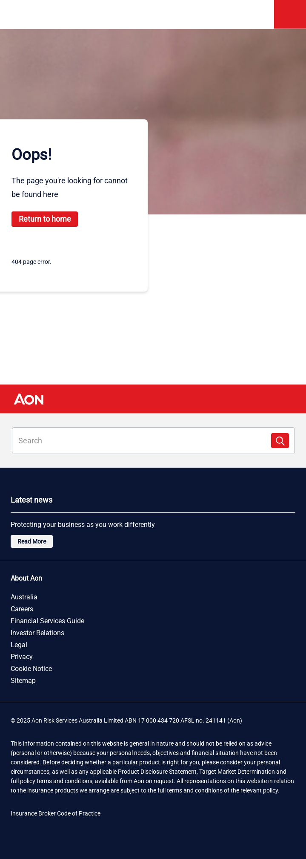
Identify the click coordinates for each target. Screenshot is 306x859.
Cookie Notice (31, 669)
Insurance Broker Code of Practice (55, 813)
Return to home (45, 218)
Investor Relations (37, 633)
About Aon (26, 578)
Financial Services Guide (47, 621)
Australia (24, 597)
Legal (19, 645)
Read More (31, 541)
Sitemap (23, 681)
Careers (22, 609)
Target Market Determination (237, 771)
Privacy (22, 657)
